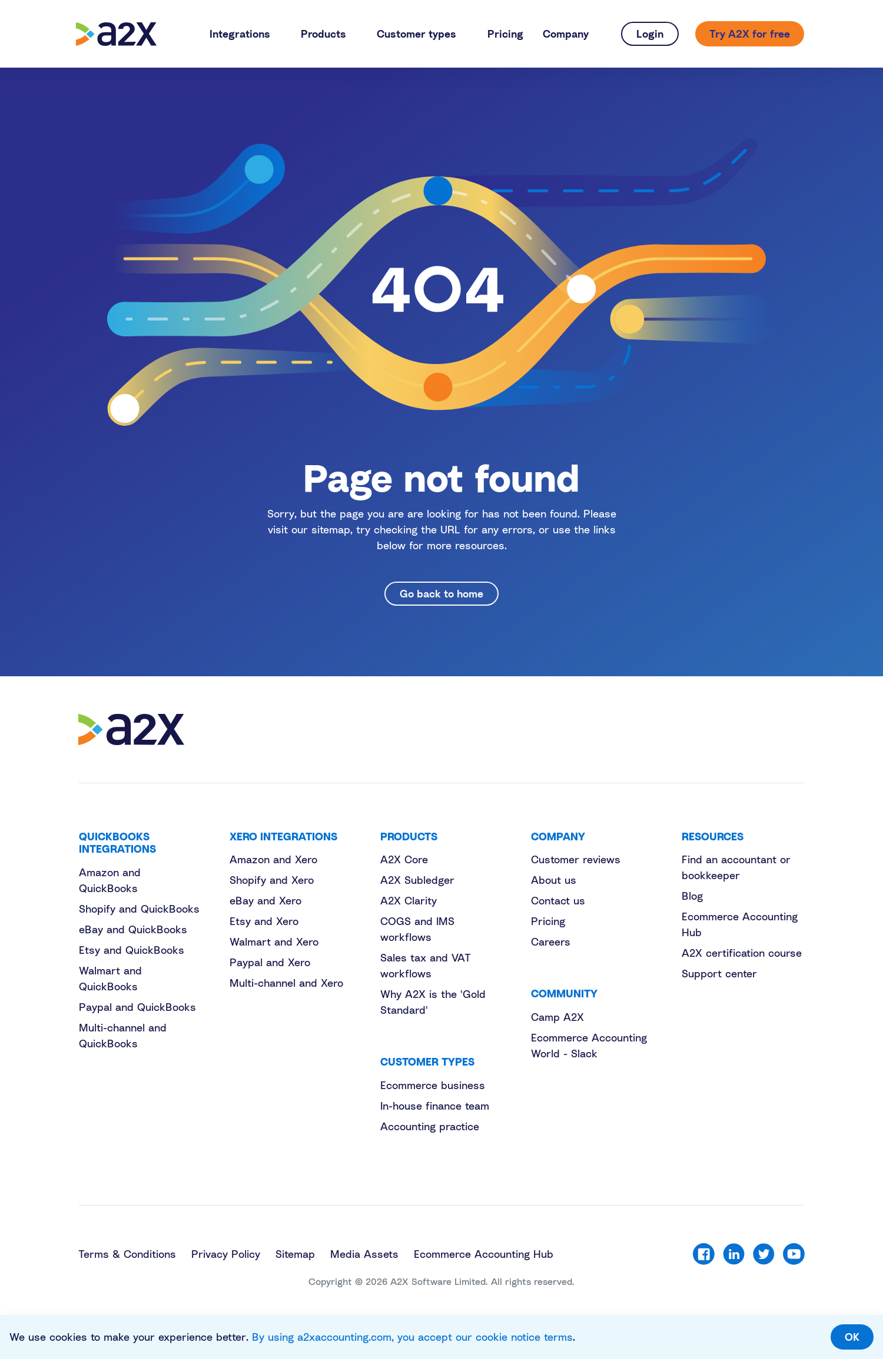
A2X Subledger (417, 879)
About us (553, 879)
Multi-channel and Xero (286, 982)
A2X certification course (742, 952)
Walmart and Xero (274, 941)
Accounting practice (429, 1126)
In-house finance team (434, 1105)
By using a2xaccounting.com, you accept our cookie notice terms (412, 1336)
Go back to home (441, 593)
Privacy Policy (225, 1253)
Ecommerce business (432, 1084)
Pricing (548, 920)
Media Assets (364, 1253)
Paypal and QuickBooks (137, 1006)
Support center (719, 973)
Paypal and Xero (270, 962)
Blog (692, 895)
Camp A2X (557, 1016)
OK (852, 1336)
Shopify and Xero (272, 879)
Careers (550, 941)
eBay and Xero (265, 900)
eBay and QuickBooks (133, 929)
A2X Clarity (408, 900)
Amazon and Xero (273, 859)
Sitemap (295, 1253)
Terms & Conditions (127, 1253)
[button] (245, 34)
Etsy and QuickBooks (131, 949)
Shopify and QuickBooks (139, 908)
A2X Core (404, 859)
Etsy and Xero (264, 920)
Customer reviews (575, 859)
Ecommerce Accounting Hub (483, 1253)
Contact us (558, 900)
